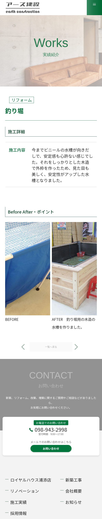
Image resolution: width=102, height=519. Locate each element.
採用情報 (18, 513)
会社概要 (73, 491)
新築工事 (73, 480)
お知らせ (73, 502)
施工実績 (18, 502)
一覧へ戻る (51, 352)
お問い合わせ (51, 448)
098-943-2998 (51, 429)
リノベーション (24, 491)
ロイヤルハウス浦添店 (30, 480)
